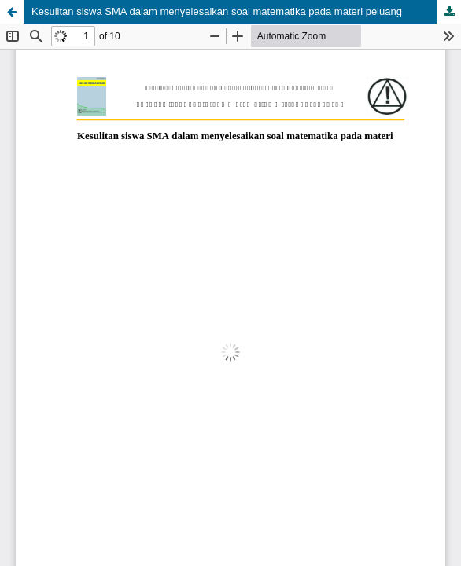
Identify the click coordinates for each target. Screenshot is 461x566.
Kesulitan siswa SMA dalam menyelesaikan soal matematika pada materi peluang (216, 11)
